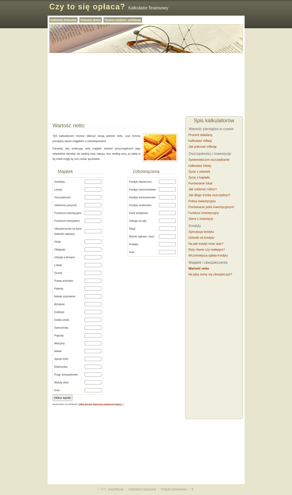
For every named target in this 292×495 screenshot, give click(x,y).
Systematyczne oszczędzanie (209, 159)
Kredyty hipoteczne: (140, 181)
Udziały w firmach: (64, 257)
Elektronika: (61, 366)
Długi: (132, 228)
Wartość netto (199, 268)
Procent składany (200, 135)
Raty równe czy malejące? (207, 249)
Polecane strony (90, 20)
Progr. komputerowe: (66, 374)
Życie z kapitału (199, 177)
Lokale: (58, 265)
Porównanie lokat (200, 183)
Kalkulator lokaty (200, 165)
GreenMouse (116, 489)
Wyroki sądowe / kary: (142, 236)
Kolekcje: (59, 312)
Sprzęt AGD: (61, 359)
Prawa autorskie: (64, 280)
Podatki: (133, 244)
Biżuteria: (59, 304)
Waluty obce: (61, 382)
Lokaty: (58, 189)
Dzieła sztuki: (62, 319)
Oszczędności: (62, 197)
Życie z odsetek (199, 171)
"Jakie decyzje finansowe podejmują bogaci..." (101, 404)
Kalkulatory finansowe (142, 489)
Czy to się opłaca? (87, 6)
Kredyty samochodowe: (142, 189)
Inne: (57, 390)
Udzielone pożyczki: (65, 205)
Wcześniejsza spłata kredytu (208, 255)
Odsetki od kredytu (202, 237)
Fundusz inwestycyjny (204, 213)
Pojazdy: (59, 335)
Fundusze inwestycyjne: (68, 213)
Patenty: (59, 288)
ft (192, 489)
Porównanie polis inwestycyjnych (211, 207)
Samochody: (61, 327)
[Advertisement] (146, 85)
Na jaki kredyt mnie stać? (206, 243)
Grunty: (58, 273)
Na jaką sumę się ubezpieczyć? (210, 274)
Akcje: (58, 241)
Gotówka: (59, 181)
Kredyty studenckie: (140, 205)
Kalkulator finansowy (63, 20)
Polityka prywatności (174, 489)
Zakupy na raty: (138, 220)
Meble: (58, 351)
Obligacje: (60, 249)
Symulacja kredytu (201, 231)
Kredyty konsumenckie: (142, 197)
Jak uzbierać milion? (203, 189)
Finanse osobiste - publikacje (123, 20)
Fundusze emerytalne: (67, 220)
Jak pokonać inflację (203, 146)
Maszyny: (59, 343)
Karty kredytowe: (139, 213)
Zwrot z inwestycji (201, 218)
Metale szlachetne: (65, 296)
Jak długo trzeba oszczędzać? (209, 195)
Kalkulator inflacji (200, 140)
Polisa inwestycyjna (202, 201)
